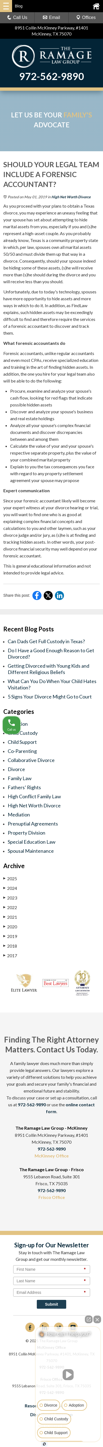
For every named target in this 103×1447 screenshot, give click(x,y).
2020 (10, 926)
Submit (51, 1304)
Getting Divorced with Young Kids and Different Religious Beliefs (48, 669)
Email (51, 17)
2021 (10, 917)
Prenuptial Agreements (33, 824)
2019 (10, 936)
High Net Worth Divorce (71, 197)
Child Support (22, 742)
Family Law (20, 778)
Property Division (26, 833)
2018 (10, 945)
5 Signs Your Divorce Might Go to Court (50, 697)
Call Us (17, 17)
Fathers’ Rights (24, 787)
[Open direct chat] (89, 1319)
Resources (35, 1405)
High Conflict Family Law (34, 796)
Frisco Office (51, 1197)
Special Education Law (31, 842)
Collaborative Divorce (31, 760)
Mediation (19, 814)
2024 (10, 888)
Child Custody (23, 733)
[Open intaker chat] (44, 1444)
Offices (86, 17)
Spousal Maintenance (31, 851)
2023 (10, 897)
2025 (10, 878)
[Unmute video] (68, 1374)
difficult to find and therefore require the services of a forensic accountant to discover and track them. (49, 326)
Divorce (16, 769)
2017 (10, 955)
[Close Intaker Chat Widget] (97, 1319)
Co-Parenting (22, 751)
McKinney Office (52, 1155)
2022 (10, 907)
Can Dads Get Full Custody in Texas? (46, 641)
